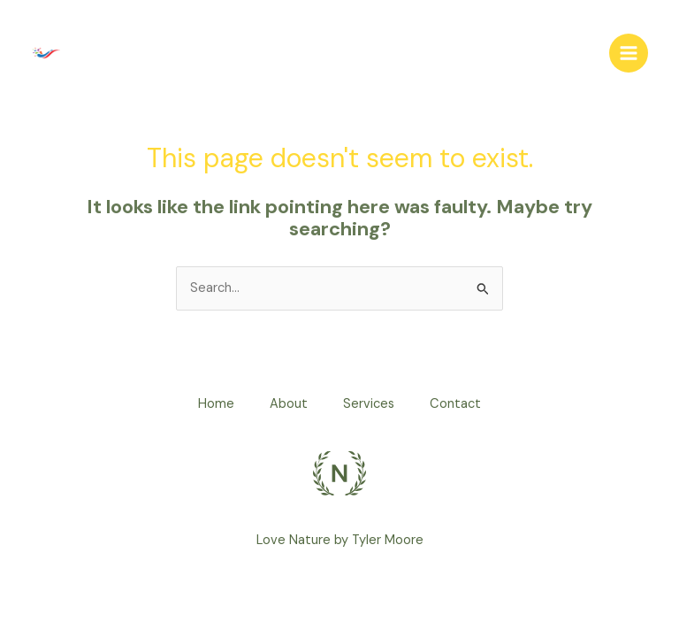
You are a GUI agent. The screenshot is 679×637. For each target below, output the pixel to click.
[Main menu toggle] (628, 53)
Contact (455, 403)
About (289, 403)
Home (216, 403)
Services (368, 403)
